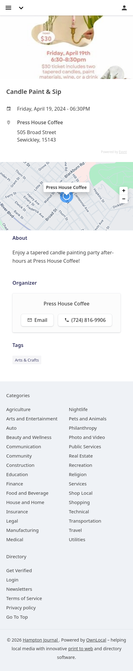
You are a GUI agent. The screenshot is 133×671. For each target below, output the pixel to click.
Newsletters (19, 589)
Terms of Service (24, 598)
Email (37, 320)
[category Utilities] (77, 539)
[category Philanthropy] (83, 428)
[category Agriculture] (18, 409)
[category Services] (78, 483)
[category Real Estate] (81, 456)
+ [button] (124, 191)
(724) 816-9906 (85, 320)
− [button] (124, 199)
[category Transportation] (85, 521)
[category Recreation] (80, 465)
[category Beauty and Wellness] (29, 437)
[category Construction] (20, 465)
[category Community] (19, 456)
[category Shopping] (79, 502)
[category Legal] (12, 521)
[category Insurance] (17, 511)
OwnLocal (96, 640)
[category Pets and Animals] (88, 418)
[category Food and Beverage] (27, 493)
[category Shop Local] (81, 493)
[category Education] (17, 474)
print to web (80, 648)
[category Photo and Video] (87, 437)
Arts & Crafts (27, 360)
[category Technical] (79, 511)
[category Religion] (78, 474)
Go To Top (17, 617)
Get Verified (19, 570)
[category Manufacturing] (22, 530)
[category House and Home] (25, 502)
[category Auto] (11, 428)
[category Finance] (14, 483)
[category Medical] (14, 539)
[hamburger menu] (8, 7)
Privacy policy (21, 607)
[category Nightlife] (78, 409)
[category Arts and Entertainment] (31, 418)
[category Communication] (23, 446)
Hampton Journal (41, 640)
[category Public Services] (85, 446)
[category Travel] (75, 530)
